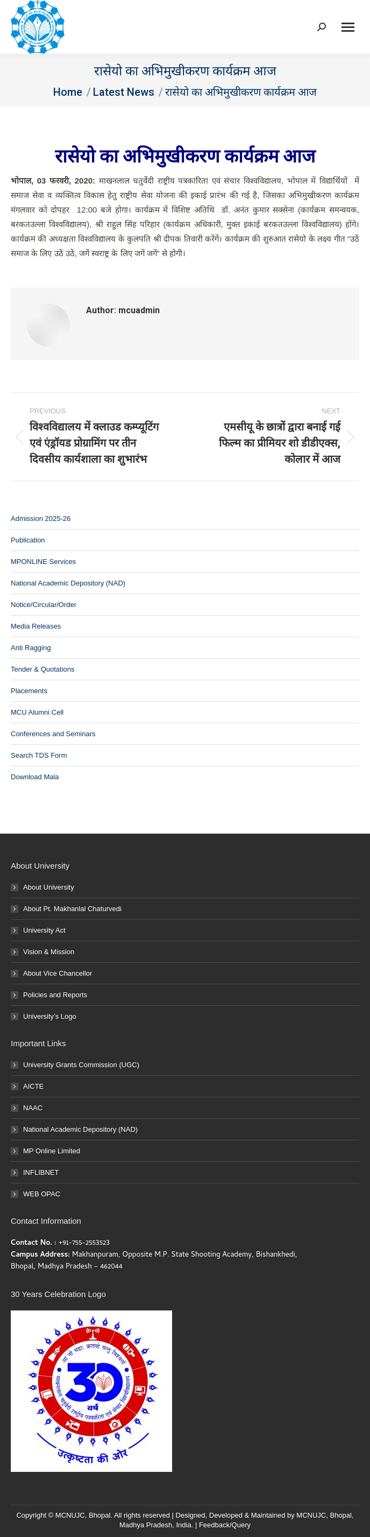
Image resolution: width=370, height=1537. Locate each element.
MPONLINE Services (43, 562)
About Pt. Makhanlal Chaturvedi (72, 909)
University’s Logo (49, 1016)
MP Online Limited (51, 1151)
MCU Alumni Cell (37, 712)
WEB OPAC (41, 1194)
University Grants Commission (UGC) (81, 1065)
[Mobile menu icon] (348, 27)
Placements (29, 691)
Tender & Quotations (43, 669)
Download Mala (35, 777)
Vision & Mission (48, 952)
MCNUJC (311, 1515)
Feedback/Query (225, 1525)
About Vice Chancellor (57, 973)
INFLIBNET (41, 1172)
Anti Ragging (31, 648)
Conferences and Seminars (53, 734)
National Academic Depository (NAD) (68, 583)
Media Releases (36, 626)
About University (48, 887)
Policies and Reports (55, 995)
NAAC (32, 1108)
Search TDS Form (39, 755)
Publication (28, 540)
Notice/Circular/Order (43, 605)
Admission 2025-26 (40, 518)
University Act (44, 930)
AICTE (33, 1086)
